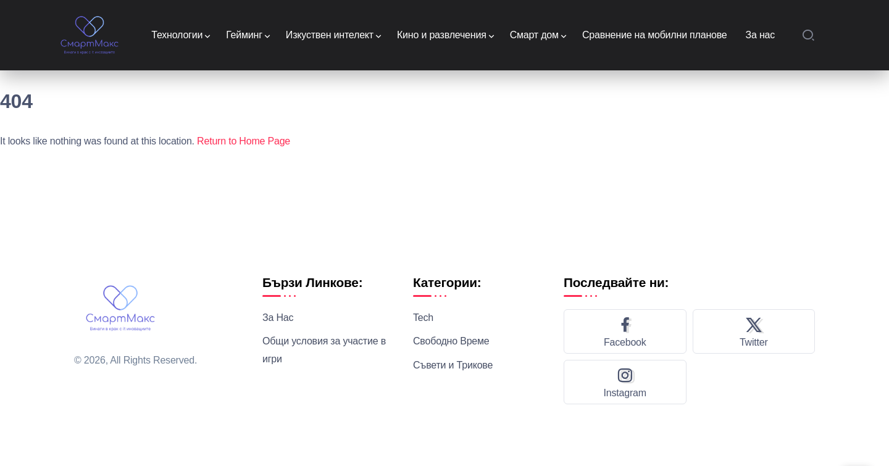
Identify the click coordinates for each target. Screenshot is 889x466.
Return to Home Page (243, 141)
